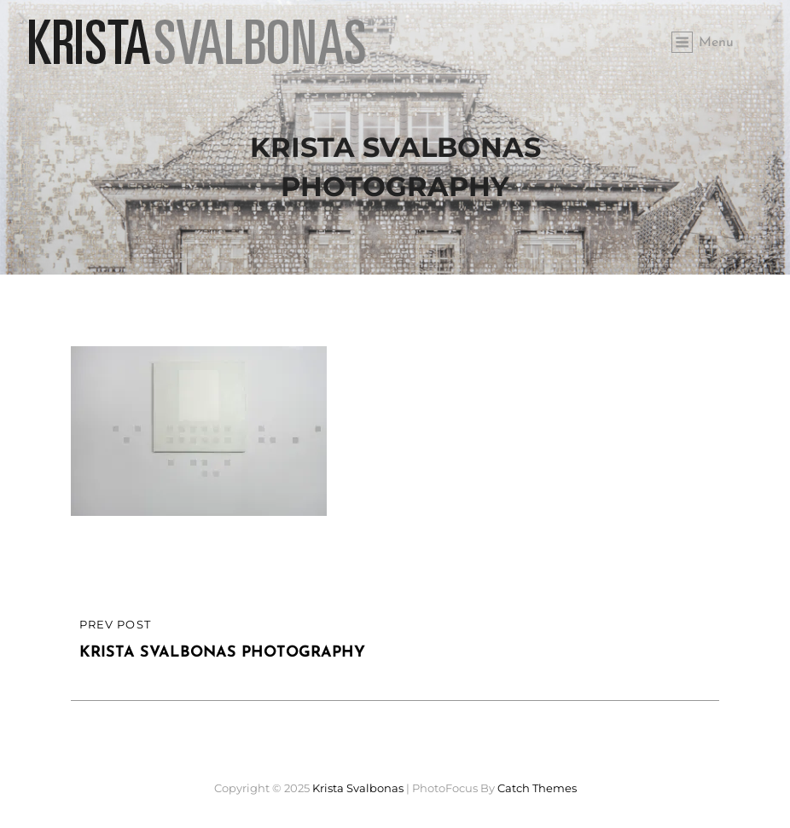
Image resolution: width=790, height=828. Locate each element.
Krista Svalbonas (358, 788)
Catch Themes (537, 788)
